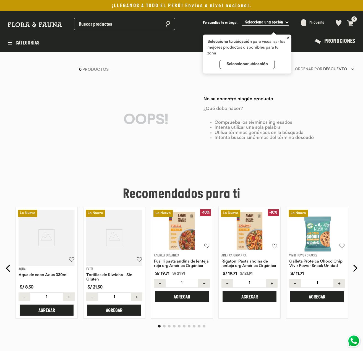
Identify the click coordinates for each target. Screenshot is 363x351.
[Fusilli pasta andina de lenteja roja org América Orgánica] (182, 256)
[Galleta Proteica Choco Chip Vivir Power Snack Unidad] (317, 256)
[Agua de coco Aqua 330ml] (46, 256)
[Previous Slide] (8, 261)
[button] (246, 23)
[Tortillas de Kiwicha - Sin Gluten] (114, 256)
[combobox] (110, 23)
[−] (24, 283)
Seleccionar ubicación (247, 64)
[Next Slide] (355, 261)
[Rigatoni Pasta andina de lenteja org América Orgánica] (249, 256)
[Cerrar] (288, 38)
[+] (69, 283)
